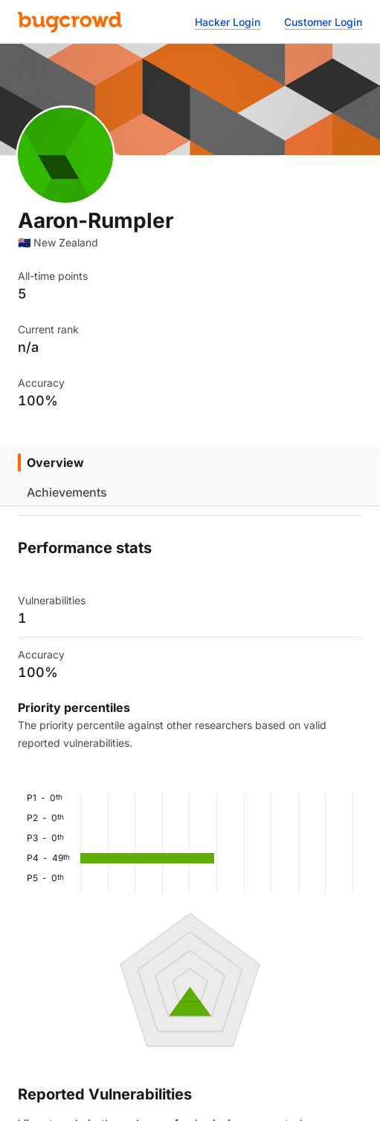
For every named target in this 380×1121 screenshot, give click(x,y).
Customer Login (323, 22)
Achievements (67, 492)
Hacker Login (227, 22)
